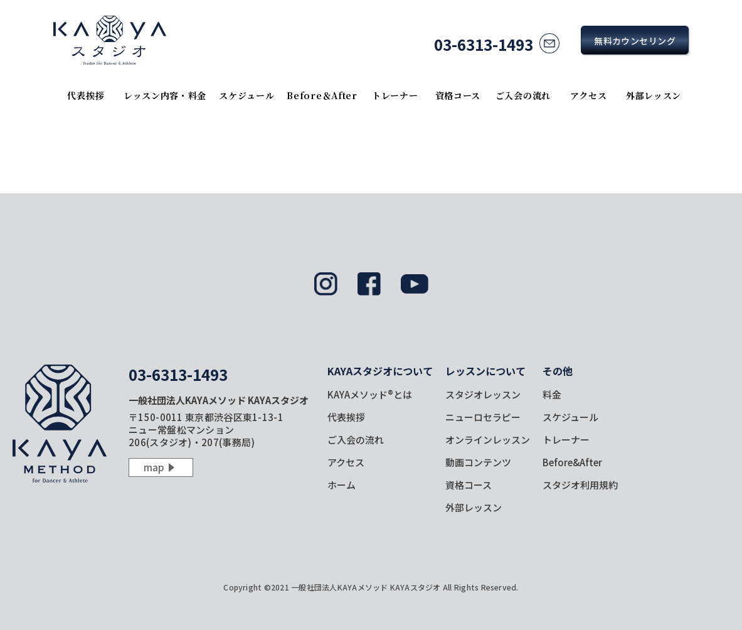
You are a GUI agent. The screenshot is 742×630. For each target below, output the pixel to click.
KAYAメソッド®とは (369, 394)
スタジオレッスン (483, 394)
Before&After (572, 462)
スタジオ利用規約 (580, 485)
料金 (552, 394)
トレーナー (395, 95)
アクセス (588, 95)
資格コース (458, 95)
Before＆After (322, 95)
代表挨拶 (85, 95)
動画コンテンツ (478, 462)
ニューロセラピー (483, 417)
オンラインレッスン (487, 440)
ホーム (341, 485)
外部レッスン (653, 95)
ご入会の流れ (523, 95)
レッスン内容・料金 (165, 95)
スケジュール (246, 95)
